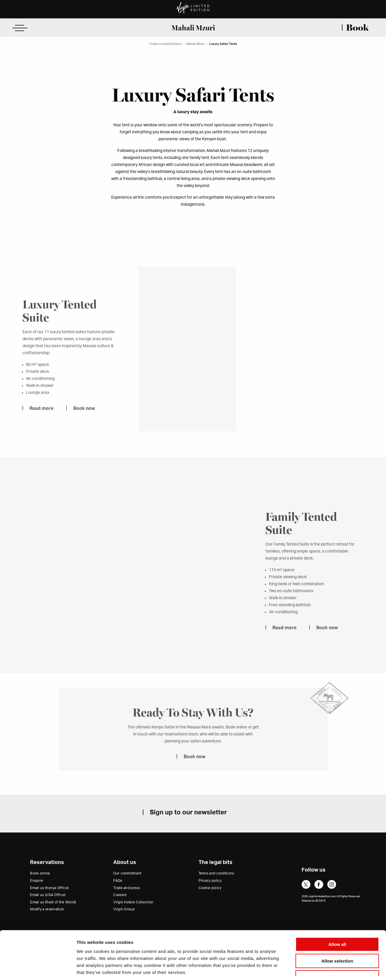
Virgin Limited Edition (165, 44)
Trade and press (126, 888)
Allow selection (337, 922)
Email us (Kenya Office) (49, 888)
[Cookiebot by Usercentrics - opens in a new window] (37, 964)
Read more (41, 416)
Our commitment (127, 873)
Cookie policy (210, 888)
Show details (306, 964)
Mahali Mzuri (193, 27)
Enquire (36, 880)
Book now (84, 416)
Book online (40, 873)
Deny (337, 939)
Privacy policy (210, 880)
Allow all (337, 906)
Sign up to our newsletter (188, 812)
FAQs (117, 880)
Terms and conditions (216, 873)
